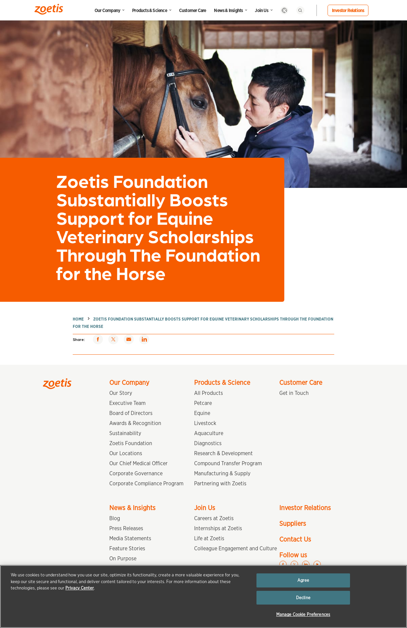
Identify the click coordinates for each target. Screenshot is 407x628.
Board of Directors (131, 413)
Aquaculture (208, 433)
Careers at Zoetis (214, 518)
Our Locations (125, 453)
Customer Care (192, 10)
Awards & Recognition (135, 423)
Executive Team (127, 403)
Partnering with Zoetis (220, 483)
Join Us (261, 10)
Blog (114, 518)
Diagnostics (208, 443)
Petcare (203, 403)
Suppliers (292, 523)
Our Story (120, 393)
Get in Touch (294, 393)
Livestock (205, 423)
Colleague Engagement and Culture (235, 548)
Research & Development (223, 453)
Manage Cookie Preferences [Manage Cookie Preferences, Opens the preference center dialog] (303, 614)
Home (78, 319)
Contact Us (295, 539)
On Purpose (122, 558)
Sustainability (125, 433)
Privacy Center (79, 587)
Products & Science (149, 10)
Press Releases (126, 528)
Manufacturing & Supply (222, 473)
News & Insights (228, 10)
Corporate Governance (136, 473)
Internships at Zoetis (218, 528)
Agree (303, 580)
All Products (208, 393)
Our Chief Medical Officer (138, 463)
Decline (303, 597)
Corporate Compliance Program (146, 483)
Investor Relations (348, 10)
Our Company (107, 10)
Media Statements (130, 538)
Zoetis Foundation (130, 443)
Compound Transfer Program (228, 463)
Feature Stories (127, 548)
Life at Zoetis (209, 538)
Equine (202, 413)
